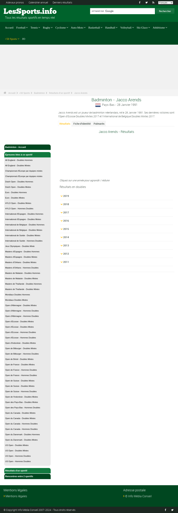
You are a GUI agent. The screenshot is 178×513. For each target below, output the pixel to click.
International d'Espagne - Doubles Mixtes (23, 219)
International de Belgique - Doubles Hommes (24, 225)
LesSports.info (17, 11)
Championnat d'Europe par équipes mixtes (23, 171)
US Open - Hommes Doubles (18, 456)
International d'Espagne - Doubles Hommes (24, 214)
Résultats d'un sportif (59, 92)
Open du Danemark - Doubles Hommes (22, 434)
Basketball (94, 27)
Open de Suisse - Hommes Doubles (21, 391)
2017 (66, 212)
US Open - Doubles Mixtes (16, 445)
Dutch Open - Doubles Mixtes (18, 187)
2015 (66, 229)
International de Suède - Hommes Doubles (23, 241)
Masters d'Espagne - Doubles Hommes (22, 251)
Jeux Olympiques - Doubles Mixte (20, 246)
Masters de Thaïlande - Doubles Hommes (23, 284)
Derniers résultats (62, 2)
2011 (66, 262)
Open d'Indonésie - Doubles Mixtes (20, 343)
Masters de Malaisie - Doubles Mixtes (21, 278)
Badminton (39, 92)
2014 (66, 237)
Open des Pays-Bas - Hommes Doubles (22, 407)
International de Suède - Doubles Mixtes (22, 235)
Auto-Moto (77, 27)
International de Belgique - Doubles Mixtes (23, 230)
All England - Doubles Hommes (19, 160)
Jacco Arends (80, 92)
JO (23, 38)
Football (20, 27)
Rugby (46, 27)
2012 (66, 253)
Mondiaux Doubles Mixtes (16, 300)
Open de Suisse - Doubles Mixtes (19, 381)
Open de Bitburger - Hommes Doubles (22, 354)
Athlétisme (159, 27)
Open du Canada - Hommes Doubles (21, 424)
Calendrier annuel (38, 2)
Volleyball (126, 27)
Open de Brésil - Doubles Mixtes (19, 359)
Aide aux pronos (15, 2)
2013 (66, 245)
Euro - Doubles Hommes (16, 192)
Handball (110, 27)
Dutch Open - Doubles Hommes (19, 182)
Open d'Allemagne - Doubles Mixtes (21, 305)
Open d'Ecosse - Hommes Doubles (20, 332)
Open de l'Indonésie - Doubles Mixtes (21, 397)
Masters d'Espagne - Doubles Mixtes (21, 257)
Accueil (9, 27)
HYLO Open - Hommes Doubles (19, 208)
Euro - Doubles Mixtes (15, 198)
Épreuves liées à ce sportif (27, 154)
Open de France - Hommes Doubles (21, 370)
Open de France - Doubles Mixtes (20, 364)
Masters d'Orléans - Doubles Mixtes (20, 262)
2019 (66, 196)
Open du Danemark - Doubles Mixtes (21, 440)
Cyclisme (60, 27)
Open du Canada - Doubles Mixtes (20, 413)
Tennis (34, 27)
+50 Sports (11, 38)
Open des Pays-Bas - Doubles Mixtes (21, 402)
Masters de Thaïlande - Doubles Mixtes (22, 289)
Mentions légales (16, 496)
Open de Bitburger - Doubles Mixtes (21, 348)
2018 (66, 204)
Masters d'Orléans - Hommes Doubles (22, 268)
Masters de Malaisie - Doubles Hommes (22, 273)
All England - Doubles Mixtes (17, 165)
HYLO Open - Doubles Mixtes (18, 203)
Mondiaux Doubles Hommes (17, 295)
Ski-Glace (142, 27)
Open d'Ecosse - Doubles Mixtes (19, 321)
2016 (66, 220)
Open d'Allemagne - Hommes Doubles (22, 311)
